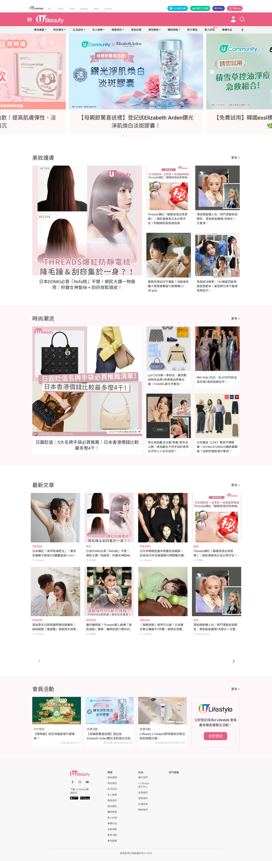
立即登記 (215, 736)
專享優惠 (112, 840)
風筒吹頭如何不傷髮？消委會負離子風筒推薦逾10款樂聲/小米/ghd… (168, 286)
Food (72, 8)
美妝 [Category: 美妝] (88, 546)
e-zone (108, 8)
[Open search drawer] (242, 19)
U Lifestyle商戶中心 (143, 785)
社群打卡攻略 (200, 8)
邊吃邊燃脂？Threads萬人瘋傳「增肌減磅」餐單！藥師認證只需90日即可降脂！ (109, 629)
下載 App (235, 8)
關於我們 (143, 777)
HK (49, 8)
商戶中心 (218, 8)
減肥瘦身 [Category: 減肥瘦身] (37, 546)
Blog (96, 8)
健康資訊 (117, 29)
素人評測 (112, 817)
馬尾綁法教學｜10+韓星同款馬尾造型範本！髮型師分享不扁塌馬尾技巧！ (217, 286)
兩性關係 (153, 29)
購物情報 (173, 29)
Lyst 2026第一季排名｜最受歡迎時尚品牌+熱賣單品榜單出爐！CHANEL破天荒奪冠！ (167, 380)
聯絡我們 (143, 809)
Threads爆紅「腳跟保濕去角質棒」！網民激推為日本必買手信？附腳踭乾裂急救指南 (168, 219)
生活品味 (78, 29)
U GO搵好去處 (177, 8)
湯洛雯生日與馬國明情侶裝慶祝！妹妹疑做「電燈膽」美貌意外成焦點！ (54, 629)
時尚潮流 (58, 29)
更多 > (235, 158)
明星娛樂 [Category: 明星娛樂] (145, 546)
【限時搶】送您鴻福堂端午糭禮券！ (54, 736)
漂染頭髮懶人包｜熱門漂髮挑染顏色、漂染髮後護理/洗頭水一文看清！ (217, 219)
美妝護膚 (39, 29)
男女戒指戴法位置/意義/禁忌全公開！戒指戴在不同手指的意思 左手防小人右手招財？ (168, 447)
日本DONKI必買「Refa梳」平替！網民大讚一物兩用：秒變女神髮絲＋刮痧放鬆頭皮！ (108, 555)
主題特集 (112, 829)
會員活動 (112, 835)
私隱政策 (143, 804)
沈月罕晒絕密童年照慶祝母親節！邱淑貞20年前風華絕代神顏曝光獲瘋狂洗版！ (162, 555)
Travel (60, 8)
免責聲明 (143, 792)
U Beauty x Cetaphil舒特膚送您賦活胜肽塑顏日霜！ (162, 736)
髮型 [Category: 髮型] (196, 620)
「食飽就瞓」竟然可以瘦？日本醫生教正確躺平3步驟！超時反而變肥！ (161, 629)
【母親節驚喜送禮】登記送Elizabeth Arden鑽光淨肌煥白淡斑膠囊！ (108, 736)
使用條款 (143, 798)
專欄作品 (112, 823)
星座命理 (136, 29)
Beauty (84, 8)
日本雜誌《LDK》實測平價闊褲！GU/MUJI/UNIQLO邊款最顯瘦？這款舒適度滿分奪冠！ (217, 447)
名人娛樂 (97, 29)
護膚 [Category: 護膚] (196, 546)
